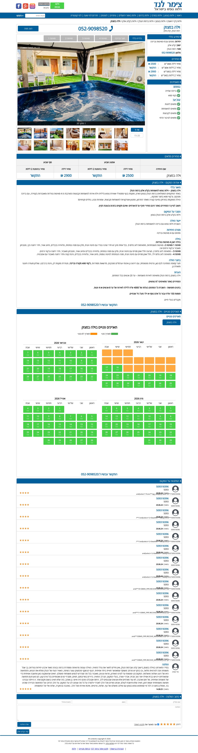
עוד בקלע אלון (22, 731)
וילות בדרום (144, 15)
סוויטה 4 (103, 38)
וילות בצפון (169, 15)
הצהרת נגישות (117, 748)
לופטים (104, 15)
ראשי (179, 15)
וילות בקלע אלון (129, 21)
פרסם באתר (44, 4)
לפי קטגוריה (76, 15)
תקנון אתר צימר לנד (99, 748)
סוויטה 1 (52, 38)
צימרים (113, 15)
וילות (179, 21)
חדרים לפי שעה (91, 15)
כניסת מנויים (84, 748)
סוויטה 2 (69, 38)
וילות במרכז (157, 15)
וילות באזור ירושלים (127, 15)
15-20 (137, 135)
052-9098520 (96, 28)
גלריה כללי (137, 38)
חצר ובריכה (120, 38)
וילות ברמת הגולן (146, 21)
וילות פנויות (57, 5)
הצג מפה (28, 28)
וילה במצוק (171, 322)
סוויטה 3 (86, 38)
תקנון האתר (139, 724)
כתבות (46, 7)
